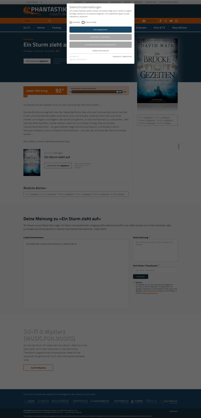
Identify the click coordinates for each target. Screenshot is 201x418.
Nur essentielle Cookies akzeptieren (100, 44)
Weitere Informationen (100, 50)
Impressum (117, 56)
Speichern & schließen (100, 37)
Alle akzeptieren (101, 29)
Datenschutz (127, 56)
